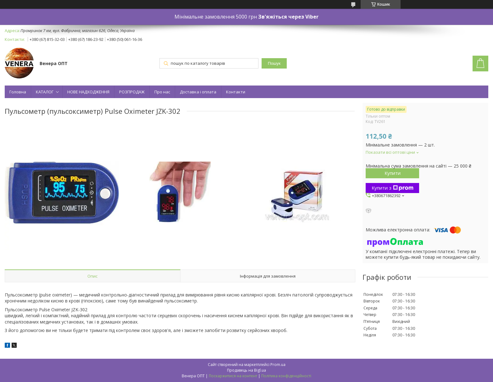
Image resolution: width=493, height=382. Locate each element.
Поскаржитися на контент (233, 376)
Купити (393, 173)
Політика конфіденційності (286, 376)
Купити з (392, 188)
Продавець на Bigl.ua (246, 370)
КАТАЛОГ (44, 92)
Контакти (235, 92)
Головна (17, 92)
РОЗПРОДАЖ (132, 92)
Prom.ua (277, 364)
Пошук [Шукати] (274, 63)
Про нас (162, 92)
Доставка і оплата (198, 92)
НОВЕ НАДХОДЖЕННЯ (88, 92)
